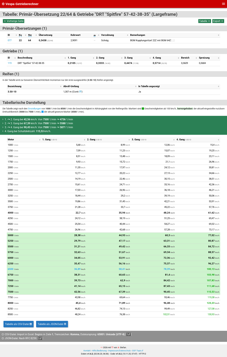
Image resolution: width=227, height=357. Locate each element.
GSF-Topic (136, 350)
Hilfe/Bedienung (99, 350)
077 (10, 40)
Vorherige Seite (13, 21)
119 (10, 63)
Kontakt (87, 350)
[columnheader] (12, 35)
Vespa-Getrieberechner (20, 4)
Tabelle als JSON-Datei (52, 324)
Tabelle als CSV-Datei (18, 324)
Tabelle (204, 21)
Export (218, 21)
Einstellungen (34, 108)
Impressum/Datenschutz (119, 350)
